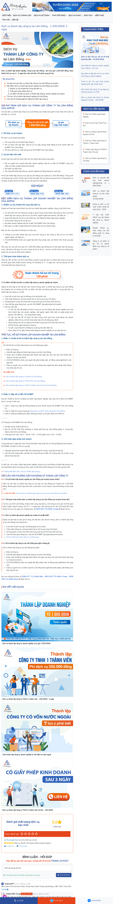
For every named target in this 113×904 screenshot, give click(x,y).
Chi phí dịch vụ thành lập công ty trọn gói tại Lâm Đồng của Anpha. (41, 493)
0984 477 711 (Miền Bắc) (32, 576)
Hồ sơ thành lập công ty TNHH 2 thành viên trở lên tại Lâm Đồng (31, 385)
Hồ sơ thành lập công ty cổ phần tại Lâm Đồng (23, 376)
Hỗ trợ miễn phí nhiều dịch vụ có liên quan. (22, 537)
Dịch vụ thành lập (22, 15)
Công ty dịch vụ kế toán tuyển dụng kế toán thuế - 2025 (101, 207)
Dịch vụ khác (74, 15)
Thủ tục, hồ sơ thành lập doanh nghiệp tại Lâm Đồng (27, 96)
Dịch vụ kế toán (41, 15)
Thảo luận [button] (22, 846)
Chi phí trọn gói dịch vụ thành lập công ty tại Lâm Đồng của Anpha (32, 83)
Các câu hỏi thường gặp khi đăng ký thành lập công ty (27, 99)
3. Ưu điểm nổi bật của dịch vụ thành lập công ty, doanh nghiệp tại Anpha (36, 94)
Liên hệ (15, 20)
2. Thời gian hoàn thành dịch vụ (20, 91)
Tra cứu (6, 20)
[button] (21, 833)
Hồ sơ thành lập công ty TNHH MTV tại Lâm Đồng (25, 381)
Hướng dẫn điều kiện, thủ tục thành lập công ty (22, 471)
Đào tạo (88, 15)
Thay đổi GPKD (58, 15)
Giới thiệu (6, 15)
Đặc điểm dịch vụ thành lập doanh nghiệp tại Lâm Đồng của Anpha (32, 86)
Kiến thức (99, 15)
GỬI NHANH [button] (63, 875)
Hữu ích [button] (9, 846)
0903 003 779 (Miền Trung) (47, 509)
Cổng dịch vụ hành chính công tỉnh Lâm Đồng (47, 411)
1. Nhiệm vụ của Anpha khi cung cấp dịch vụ (25, 88)
